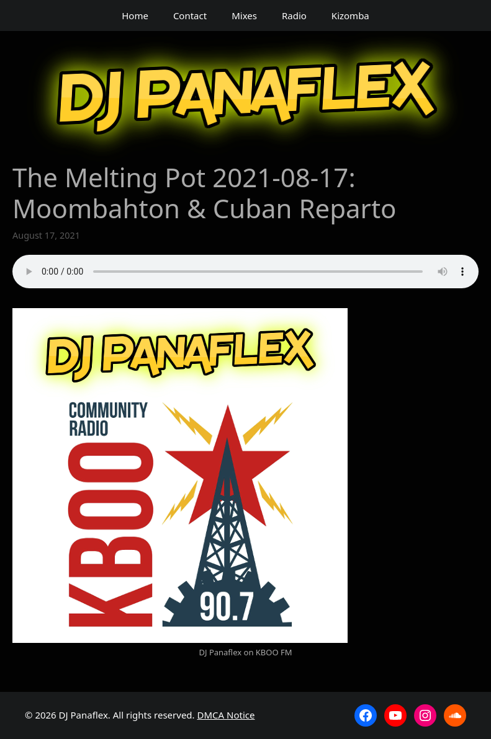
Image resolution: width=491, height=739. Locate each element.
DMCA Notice (226, 715)
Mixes (244, 15)
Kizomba (350, 15)
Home (135, 15)
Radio (294, 15)
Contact (190, 15)
